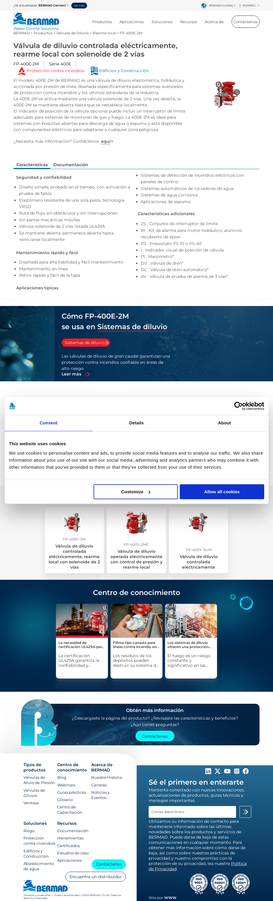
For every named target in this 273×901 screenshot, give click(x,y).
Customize (135, 491)
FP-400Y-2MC (136, 544)
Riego (29, 830)
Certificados (68, 845)
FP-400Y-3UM (198, 550)
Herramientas (70, 838)
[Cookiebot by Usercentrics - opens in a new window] (238, 406)
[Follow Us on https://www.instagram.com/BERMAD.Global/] (237, 772)
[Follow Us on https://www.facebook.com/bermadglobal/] (246, 772)
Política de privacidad (66, 895)
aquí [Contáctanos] (106, 141)
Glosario (65, 799)
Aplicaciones (133, 22)
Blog (61, 777)
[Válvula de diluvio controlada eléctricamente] (198, 540)
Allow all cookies (222, 491)
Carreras (99, 785)
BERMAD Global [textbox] (221, 5)
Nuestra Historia (106, 777)
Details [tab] (136, 422)
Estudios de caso (73, 853)
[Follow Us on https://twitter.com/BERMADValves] (218, 772)
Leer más (71, 374)
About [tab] (224, 422)
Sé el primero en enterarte (196, 782)
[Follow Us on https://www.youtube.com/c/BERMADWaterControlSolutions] (228, 772)
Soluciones (164, 22)
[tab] (86, 343)
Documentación (73, 830)
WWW (170, 897)
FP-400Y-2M (74, 539)
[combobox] (223, 5)
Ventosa (31, 802)
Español (251, 5)
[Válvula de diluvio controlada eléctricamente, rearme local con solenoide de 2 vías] (74, 540)
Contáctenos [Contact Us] (155, 736)
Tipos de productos (34, 767)
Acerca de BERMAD (102, 767)
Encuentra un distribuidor (95, 876)
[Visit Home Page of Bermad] (36, 26)
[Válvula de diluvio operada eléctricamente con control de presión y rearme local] (136, 540)
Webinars (66, 785)
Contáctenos (245, 21)
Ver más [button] (79, 5)
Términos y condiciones (37, 895)
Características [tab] (32, 164)
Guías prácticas (71, 792)
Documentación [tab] (70, 164)
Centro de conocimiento (72, 767)
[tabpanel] (117, 364)
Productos (104, 22)
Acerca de (216, 22)
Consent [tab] (48, 422)
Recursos (190, 22)
